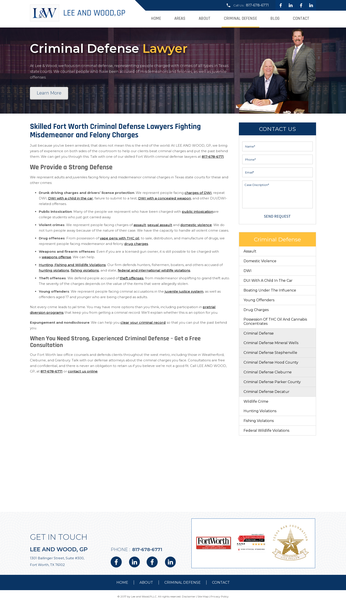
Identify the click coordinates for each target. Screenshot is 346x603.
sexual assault (159, 225)
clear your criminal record (143, 322)
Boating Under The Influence (270, 290)
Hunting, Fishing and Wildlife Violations (72, 265)
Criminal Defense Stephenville (270, 353)
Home (156, 18)
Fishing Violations (259, 421)
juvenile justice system (184, 291)
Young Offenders (259, 300)
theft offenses (132, 278)
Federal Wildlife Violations (266, 430)
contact (221, 582)
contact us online (83, 371)
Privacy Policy (219, 596)
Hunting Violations (260, 411)
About (204, 18)
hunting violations (54, 270)
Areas (179, 18)
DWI (248, 271)
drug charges (136, 244)
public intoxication (197, 211)
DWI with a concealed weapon (164, 198)
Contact (301, 18)
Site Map (202, 596)
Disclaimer (188, 596)
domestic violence (196, 225)
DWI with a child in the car (70, 198)
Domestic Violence (260, 261)
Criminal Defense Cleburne (268, 372)
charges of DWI (198, 193)
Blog (274, 18)
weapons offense (56, 257)
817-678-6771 (257, 5)
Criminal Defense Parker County (272, 382)
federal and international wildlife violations (154, 270)
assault (140, 225)
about (146, 582)
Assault (250, 251)
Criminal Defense (240, 18)
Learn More (49, 93)
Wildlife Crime (256, 401)
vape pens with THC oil (119, 238)
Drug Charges (256, 310)
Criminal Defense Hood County (271, 362)
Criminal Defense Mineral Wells (271, 343)
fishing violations (85, 270)
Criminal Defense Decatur (266, 392)
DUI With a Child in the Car (268, 280)
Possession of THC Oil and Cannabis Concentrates (275, 321)
